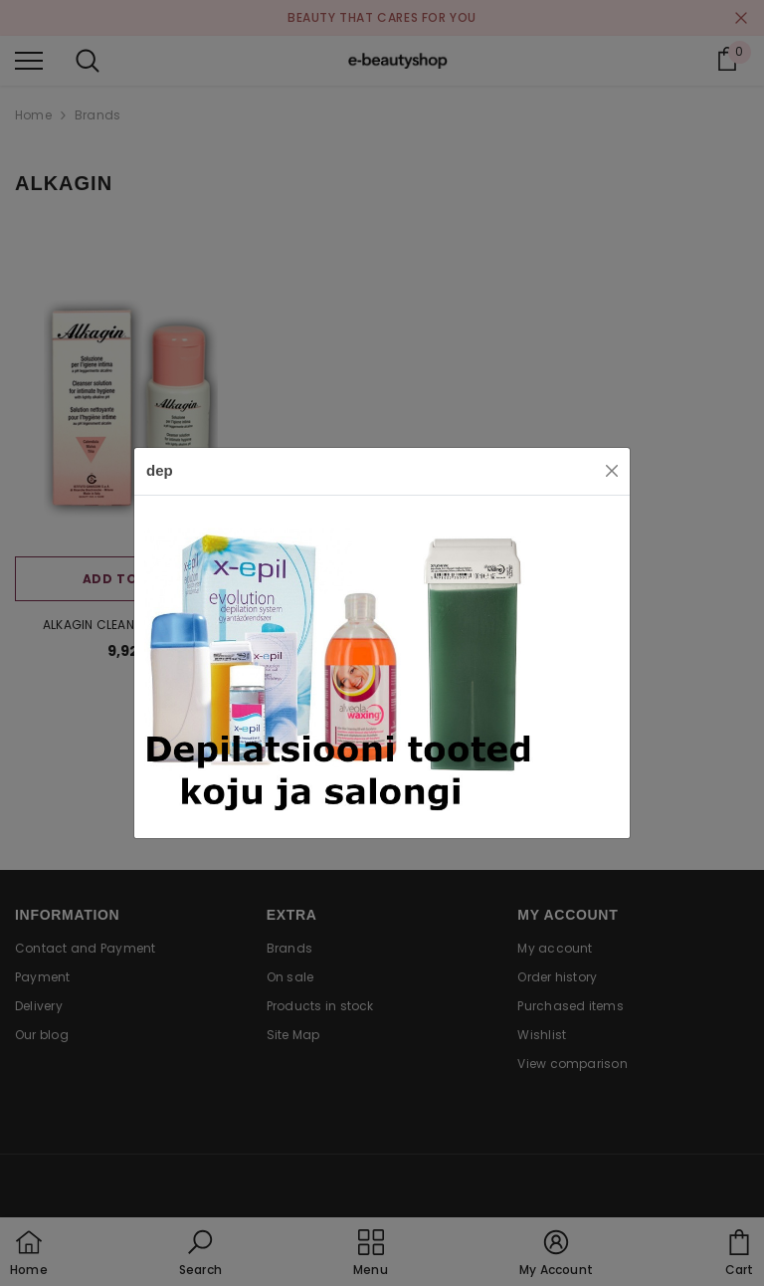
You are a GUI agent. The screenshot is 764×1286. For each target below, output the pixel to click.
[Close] (612, 471)
